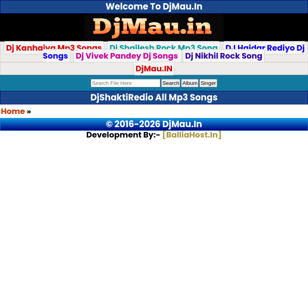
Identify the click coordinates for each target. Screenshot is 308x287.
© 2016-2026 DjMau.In (154, 124)
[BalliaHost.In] (191, 134)
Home (13, 111)
